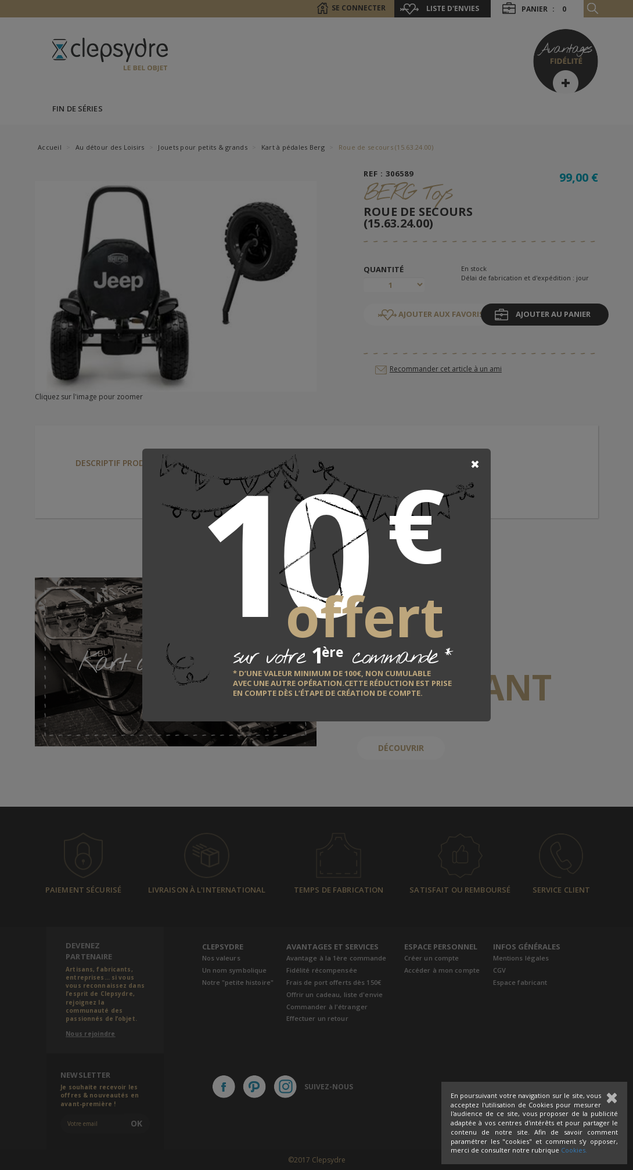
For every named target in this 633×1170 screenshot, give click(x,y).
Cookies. (574, 1150)
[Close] (475, 464)
